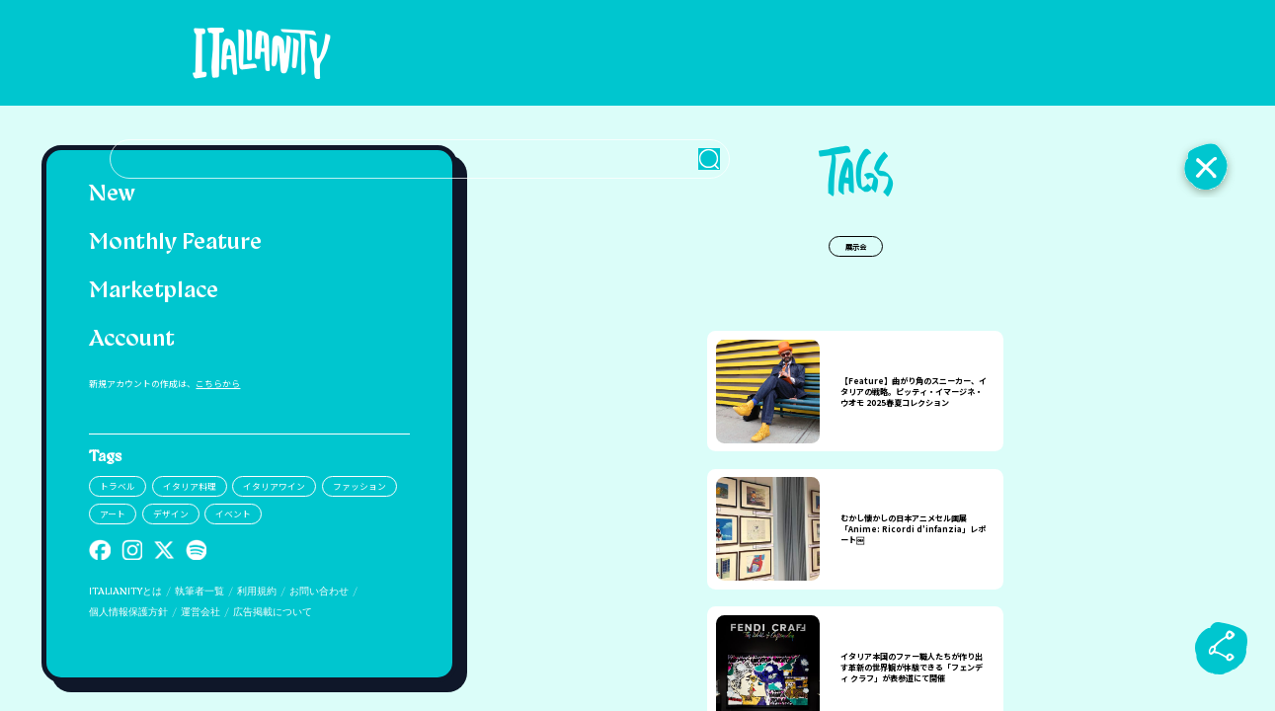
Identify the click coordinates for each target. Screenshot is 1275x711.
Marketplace (153, 291)
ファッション (359, 486)
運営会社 (200, 612)
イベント (233, 514)
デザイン (171, 514)
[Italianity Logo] (249, 53)
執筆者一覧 (199, 592)
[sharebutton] (1221, 647)
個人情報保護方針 (128, 612)
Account (132, 340)
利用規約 (257, 592)
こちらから (218, 383)
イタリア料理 (189, 486)
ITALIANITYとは (125, 592)
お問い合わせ (319, 592)
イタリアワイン (274, 486)
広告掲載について (272, 612)
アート (112, 514)
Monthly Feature (175, 243)
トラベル (117, 486)
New (112, 195)
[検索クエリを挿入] (855, 53)
